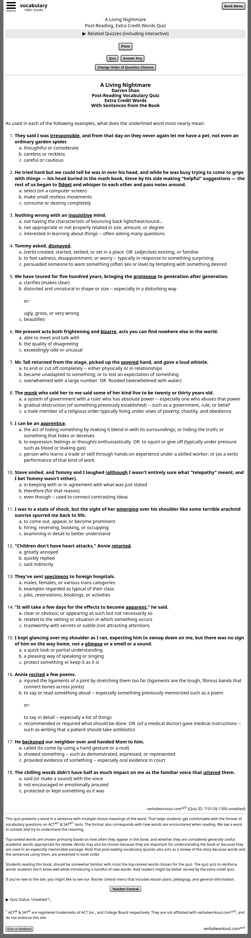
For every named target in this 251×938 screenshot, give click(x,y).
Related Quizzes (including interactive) (128, 33)
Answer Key (133, 59)
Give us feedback (21, 932)
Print (125, 46)
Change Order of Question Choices (125, 69)
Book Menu (232, 6)
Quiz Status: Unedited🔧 (31, 903)
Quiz (110, 59)
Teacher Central (125, 891)
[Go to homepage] (32, 6)
